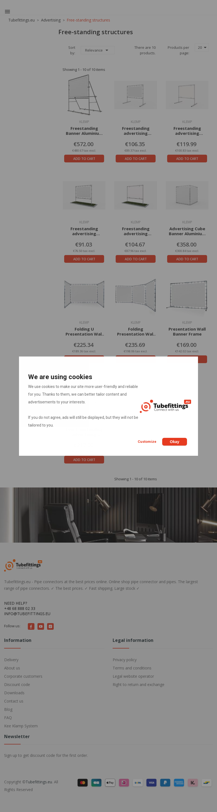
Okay (174, 442)
